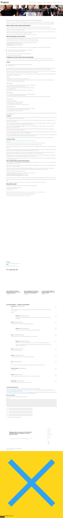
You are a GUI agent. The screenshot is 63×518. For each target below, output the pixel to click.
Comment (8, 398)
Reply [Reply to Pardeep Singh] (56, 381)
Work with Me (50, 434)
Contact (58, 2)
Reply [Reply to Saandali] (56, 355)
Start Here (31, 2)
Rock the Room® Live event (15, 163)
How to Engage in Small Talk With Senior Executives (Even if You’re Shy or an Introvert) (31, 292)
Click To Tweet (8, 141)
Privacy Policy (11, 448)
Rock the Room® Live (16, 195)
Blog (51, 2)
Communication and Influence (31, 11)
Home (49, 428)
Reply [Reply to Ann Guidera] (56, 306)
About (35, 2)
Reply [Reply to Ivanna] (56, 335)
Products (48, 2)
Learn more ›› (2, 516)
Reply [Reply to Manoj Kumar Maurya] (56, 368)
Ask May (54, 2)
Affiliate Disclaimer (19, 448)
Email (7, 412)
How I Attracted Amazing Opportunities (12, 265)
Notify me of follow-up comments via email (13, 417)
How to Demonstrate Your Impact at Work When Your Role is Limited (48, 292)
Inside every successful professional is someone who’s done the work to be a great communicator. (21, 140)
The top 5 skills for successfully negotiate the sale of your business (16, 393)
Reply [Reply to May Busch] (56, 316)
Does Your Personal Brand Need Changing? (12, 263)
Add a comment (23, 304)
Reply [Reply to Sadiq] (56, 349)
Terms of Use (8, 448)
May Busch (17, 341)
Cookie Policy (15, 448)
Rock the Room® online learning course (43, 162)
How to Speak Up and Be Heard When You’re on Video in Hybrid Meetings (13, 292)
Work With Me (39, 2)
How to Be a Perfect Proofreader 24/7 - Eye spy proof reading (15, 392)
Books (45, 2)
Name (7, 409)
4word (7, 388)
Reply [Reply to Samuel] (56, 322)
